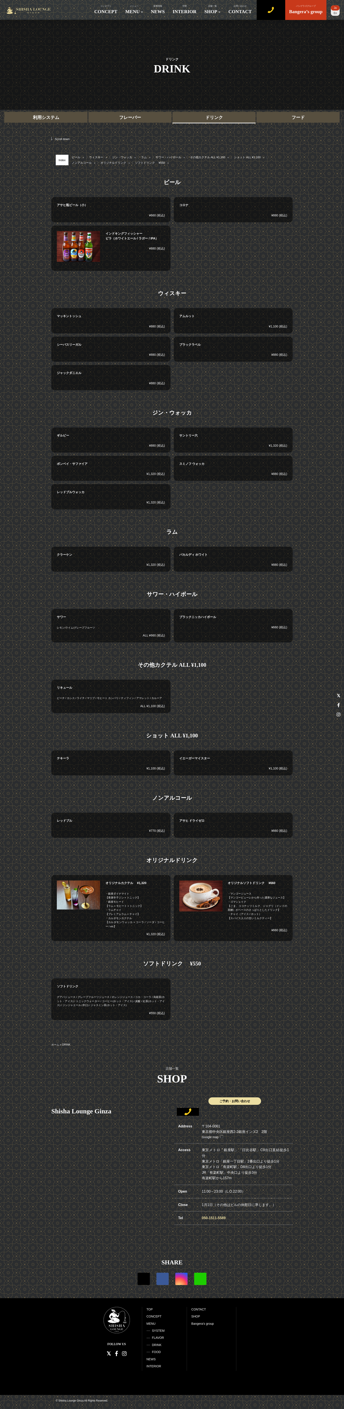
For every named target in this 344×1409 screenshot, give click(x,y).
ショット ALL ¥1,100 (249, 157)
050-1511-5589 (214, 1218)
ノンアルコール (83, 162)
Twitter (144, 1279)
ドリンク (214, 117)
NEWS (158, 9)
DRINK (157, 1345)
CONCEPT (105, 9)
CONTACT (240, 9)
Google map (212, 1137)
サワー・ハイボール (170, 157)
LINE (200, 1279)
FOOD (156, 1352)
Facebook (162, 1279)
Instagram (181, 1279)
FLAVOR (158, 1337)
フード (298, 117)
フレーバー (130, 117)
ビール (78, 157)
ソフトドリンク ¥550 (151, 162)
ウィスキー (98, 157)
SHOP (212, 9)
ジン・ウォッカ (124, 157)
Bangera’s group (305, 9)
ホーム (55, 1044)
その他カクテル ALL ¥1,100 (209, 157)
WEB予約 (271, 9)
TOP (150, 1309)
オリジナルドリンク (115, 162)
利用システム (46, 117)
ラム (145, 157)
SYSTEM (158, 1330)
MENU (134, 9)
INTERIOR (185, 9)
